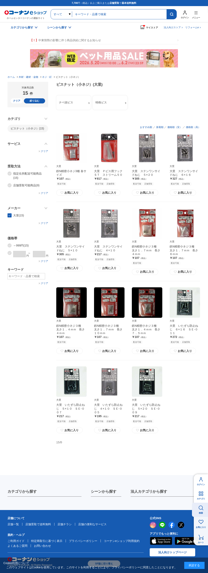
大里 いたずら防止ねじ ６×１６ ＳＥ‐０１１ (184, 329)
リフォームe (192, 27)
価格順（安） (174, 127)
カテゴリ (201, 499)
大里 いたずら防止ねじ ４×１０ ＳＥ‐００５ (108, 408)
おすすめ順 (146, 127)
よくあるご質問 (17, 545)
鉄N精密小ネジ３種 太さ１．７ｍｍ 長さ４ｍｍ (146, 250)
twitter (181, 525)
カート (201, 542)
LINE (162, 525)
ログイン (201, 484)
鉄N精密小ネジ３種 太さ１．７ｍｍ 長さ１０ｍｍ (108, 329)
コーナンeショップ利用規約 (122, 540)
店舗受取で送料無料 (38, 524)
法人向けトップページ (172, 552)
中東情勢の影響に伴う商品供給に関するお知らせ (65, 40)
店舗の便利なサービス (92, 524)
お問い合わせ (42, 545)
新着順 (160, 127)
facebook (171, 525)
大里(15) (18, 215)
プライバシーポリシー (83, 540)
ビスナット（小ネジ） (27, 128)
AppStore (161, 541)
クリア (16, 100)
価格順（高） (193, 127)
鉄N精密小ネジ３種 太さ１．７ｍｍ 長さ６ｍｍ (184, 250)
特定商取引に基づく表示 (46, 540)
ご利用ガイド (16, 540)
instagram (153, 525)
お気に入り (69, 193)
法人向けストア (172, 27)
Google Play (188, 541)
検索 (201, 513)
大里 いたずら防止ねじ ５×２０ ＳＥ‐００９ (146, 408)
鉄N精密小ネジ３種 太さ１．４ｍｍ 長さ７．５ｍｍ (146, 329)
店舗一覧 (13, 524)
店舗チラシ (64, 524)
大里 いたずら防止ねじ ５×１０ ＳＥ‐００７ (70, 408)
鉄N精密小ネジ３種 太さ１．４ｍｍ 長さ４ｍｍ (70, 329)
